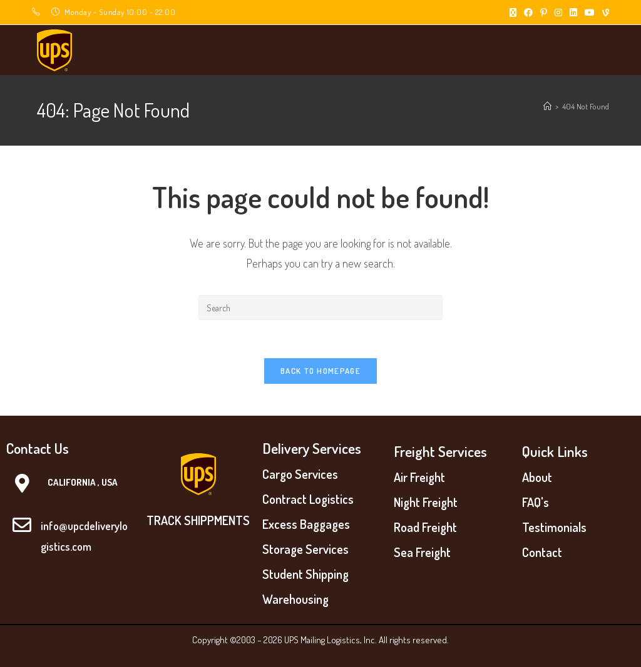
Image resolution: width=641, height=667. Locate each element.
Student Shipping (305, 574)
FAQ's (535, 502)
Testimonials (554, 527)
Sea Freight (422, 552)
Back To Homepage (320, 371)
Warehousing (295, 599)
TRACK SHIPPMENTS (198, 520)
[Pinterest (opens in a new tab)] (543, 12)
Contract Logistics (308, 499)
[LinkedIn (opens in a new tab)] (573, 12)
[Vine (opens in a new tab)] (603, 12)
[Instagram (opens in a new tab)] (558, 12)
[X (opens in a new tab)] (513, 12)
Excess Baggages (306, 524)
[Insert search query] (320, 307)
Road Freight (425, 527)
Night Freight (426, 502)
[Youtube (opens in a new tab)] (589, 12)
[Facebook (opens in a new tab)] (528, 12)
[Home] (547, 106)
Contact (542, 552)
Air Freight (419, 477)
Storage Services (305, 549)
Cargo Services (300, 474)
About (537, 477)
